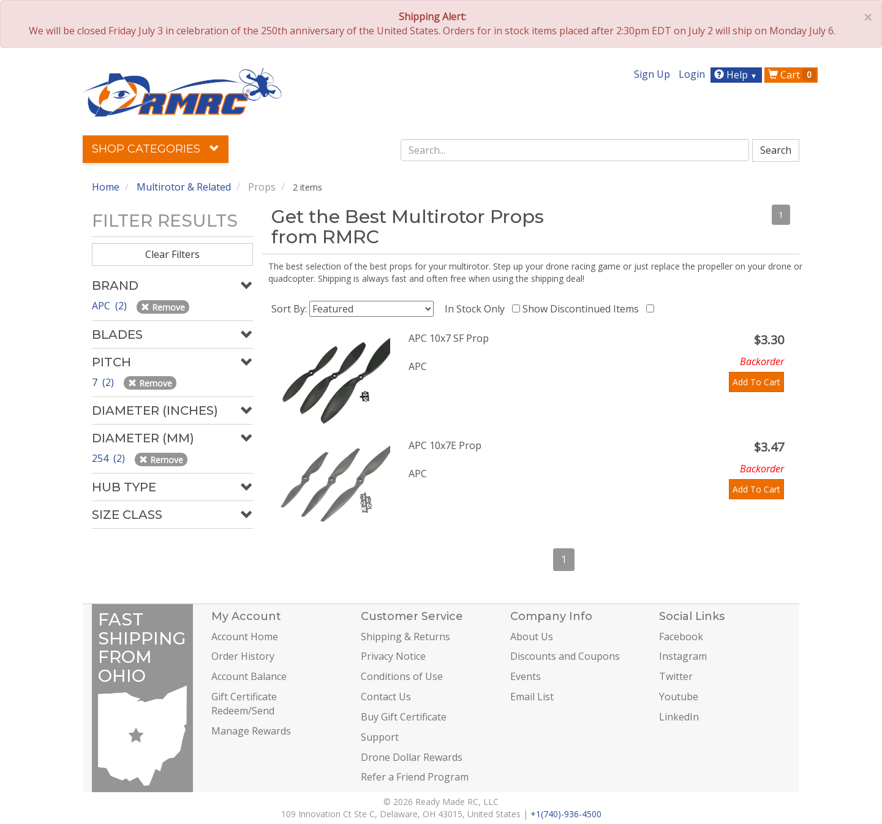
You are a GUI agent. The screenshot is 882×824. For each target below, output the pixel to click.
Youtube (678, 696)
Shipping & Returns (405, 636)
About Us (531, 636)
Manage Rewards (251, 731)
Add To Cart (756, 382)
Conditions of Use (402, 676)
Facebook (681, 636)
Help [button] (737, 74)
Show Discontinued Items (583, 309)
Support (380, 737)
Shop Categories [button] (155, 149)
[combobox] (575, 150)
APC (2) (110, 305)
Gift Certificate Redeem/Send (244, 703)
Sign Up (652, 74)
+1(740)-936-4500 (565, 814)
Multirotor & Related (184, 187)
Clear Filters (172, 254)
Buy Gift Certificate (404, 717)
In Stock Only (477, 309)
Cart (792, 74)
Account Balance (249, 676)
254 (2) (109, 458)
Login (692, 74)
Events (525, 676)
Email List (532, 696)
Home (105, 187)
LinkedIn (679, 717)
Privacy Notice (393, 656)
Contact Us (386, 696)
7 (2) (104, 382)
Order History (242, 656)
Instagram (683, 656)
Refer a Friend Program (415, 777)
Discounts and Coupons (565, 656)
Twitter (676, 676)
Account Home (244, 636)
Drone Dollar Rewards (411, 757)
